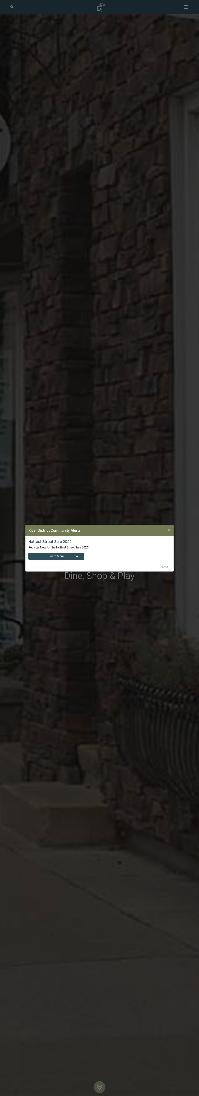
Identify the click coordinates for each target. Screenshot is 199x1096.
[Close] (169, 530)
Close (164, 567)
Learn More (56, 556)
